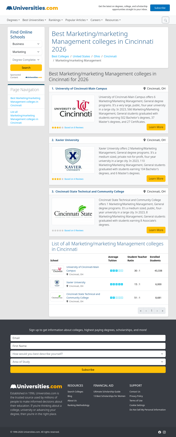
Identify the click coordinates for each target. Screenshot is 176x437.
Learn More (156, 127)
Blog (70, 396)
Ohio (97, 56)
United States (81, 56)
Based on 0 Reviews (73, 230)
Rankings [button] (55, 20)
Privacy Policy (136, 396)
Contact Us (135, 391)
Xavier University (67, 140)
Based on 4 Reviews (73, 179)
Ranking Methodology (78, 405)
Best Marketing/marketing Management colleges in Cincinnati (25, 101)
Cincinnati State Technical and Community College (90, 191)
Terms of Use (136, 400)
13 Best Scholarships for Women (109, 396)
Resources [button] (112, 20)
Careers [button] (96, 20)
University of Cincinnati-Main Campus (81, 88)
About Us (72, 400)
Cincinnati (110, 56)
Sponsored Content (15, 76)
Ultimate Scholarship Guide (107, 391)
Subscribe (160, 7)
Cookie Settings (137, 405)
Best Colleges (60, 56)
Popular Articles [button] (75, 20)
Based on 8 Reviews (73, 127)
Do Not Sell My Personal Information (148, 409)
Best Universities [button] (33, 20)
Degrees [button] (12, 20)
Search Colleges (75, 391)
